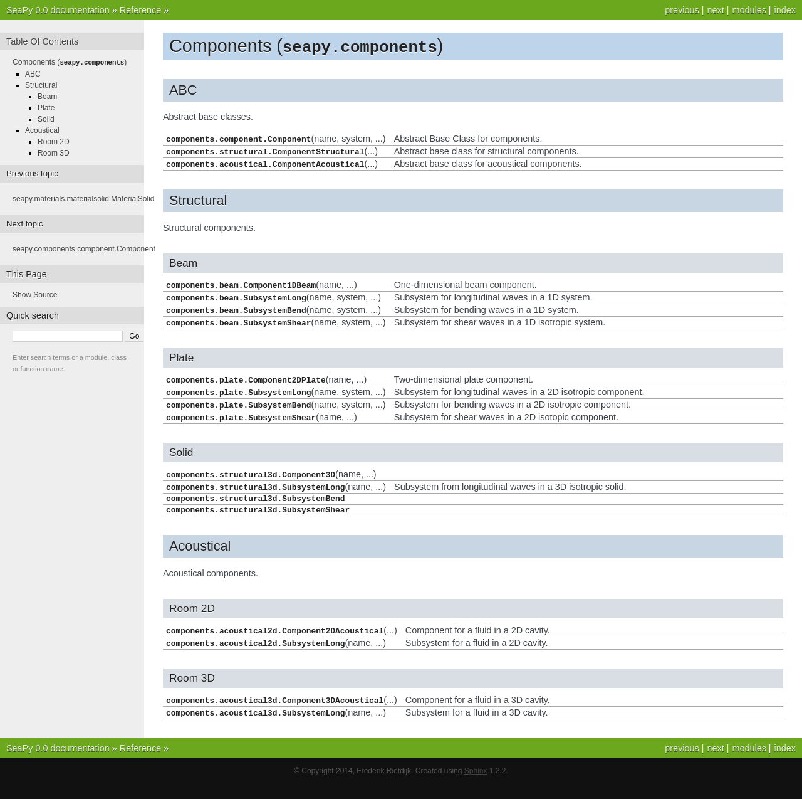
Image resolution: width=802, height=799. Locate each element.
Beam (47, 96)
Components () (70, 62)
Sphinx (475, 786)
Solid (46, 118)
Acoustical (42, 129)
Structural (41, 84)
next (715, 10)
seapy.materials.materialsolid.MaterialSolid (84, 198)
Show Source (35, 294)
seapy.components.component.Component (84, 248)
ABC (33, 73)
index (785, 10)
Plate (46, 107)
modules (749, 10)
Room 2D (54, 141)
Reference (140, 10)
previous (682, 10)
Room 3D (54, 152)
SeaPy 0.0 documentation (58, 10)
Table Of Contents (42, 41)
